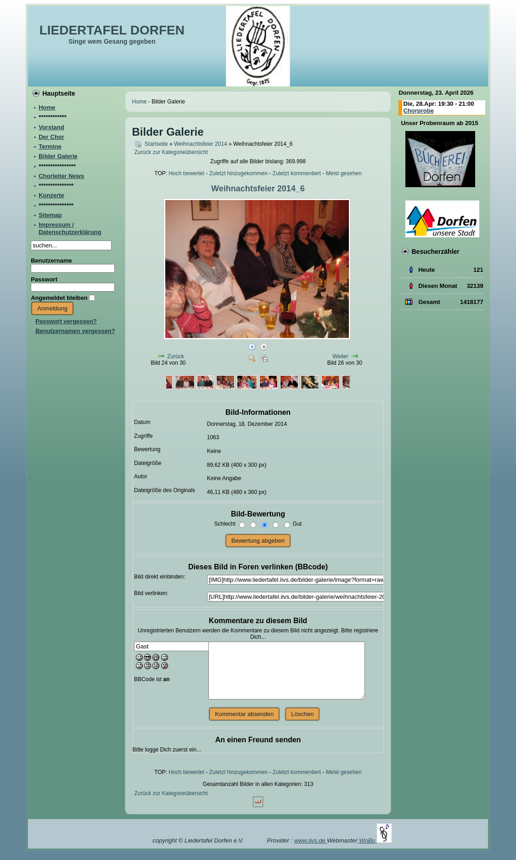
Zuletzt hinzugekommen (238, 173)
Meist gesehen (344, 173)
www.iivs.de (310, 840)
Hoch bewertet (186, 173)
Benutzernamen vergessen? (75, 330)
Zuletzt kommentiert (297, 173)
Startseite (156, 144)
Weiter (340, 356)
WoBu (375, 840)
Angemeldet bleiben (59, 297)
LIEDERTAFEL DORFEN (112, 30)
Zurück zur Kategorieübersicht (171, 152)
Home (139, 101)
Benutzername (51, 260)
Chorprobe (418, 110)
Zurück (175, 356)
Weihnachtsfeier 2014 (200, 144)
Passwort (44, 279)
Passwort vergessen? (66, 321)
